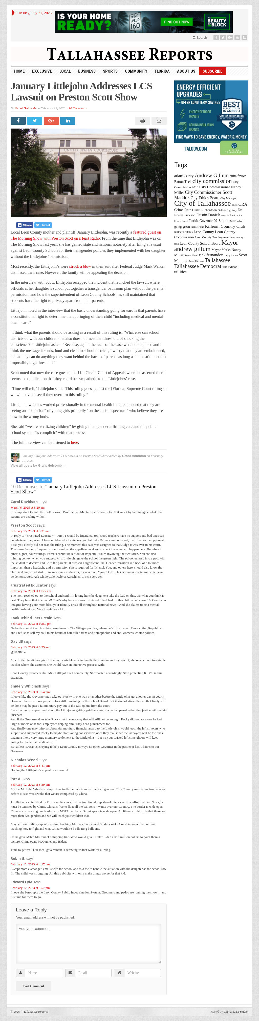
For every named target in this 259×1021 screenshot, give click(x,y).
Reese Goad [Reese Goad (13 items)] (191, 255)
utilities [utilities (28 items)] (180, 271)
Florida (162, 71)
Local (65, 71)
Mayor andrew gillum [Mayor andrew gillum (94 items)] (206, 245)
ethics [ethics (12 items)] (239, 215)
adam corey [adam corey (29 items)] (184, 175)
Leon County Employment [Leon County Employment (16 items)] (212, 237)
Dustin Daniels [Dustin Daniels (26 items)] (209, 215)
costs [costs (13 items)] (235, 204)
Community (136, 71)
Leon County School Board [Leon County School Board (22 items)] (200, 243)
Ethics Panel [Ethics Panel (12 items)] (181, 221)
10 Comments (78, 108)
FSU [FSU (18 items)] (225, 221)
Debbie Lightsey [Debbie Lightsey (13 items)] (227, 210)
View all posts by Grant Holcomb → (38, 465)
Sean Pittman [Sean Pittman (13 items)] (196, 261)
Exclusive (42, 71)
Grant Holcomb (25, 108)
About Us (186, 71)
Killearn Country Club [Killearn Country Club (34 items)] (225, 226)
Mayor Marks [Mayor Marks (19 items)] (220, 250)
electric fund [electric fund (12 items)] (228, 215)
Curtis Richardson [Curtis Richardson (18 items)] (204, 210)
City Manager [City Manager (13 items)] (228, 198)
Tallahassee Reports (34, 1011)
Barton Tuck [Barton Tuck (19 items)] (182, 182)
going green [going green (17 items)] (182, 226)
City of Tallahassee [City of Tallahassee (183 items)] (202, 203)
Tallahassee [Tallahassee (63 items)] (217, 260)
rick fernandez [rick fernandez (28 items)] (211, 255)
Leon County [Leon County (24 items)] (203, 232)
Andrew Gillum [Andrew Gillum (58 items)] (212, 175)
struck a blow (80, 266)
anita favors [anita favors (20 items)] (238, 176)
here (74, 442)
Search (200, 37)
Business (87, 71)
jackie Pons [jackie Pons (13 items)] (197, 226)
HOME (19, 71)
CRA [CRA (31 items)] (243, 204)
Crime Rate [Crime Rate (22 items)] (182, 210)
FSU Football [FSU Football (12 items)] (236, 221)
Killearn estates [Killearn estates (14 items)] (183, 232)
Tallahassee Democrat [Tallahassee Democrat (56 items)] (197, 266)
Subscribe (213, 71)
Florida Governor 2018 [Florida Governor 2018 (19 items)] (204, 221)
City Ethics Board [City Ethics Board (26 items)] (205, 198)
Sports (110, 71)
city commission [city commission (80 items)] (212, 181)
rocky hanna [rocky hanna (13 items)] (231, 255)
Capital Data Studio (236, 1011)
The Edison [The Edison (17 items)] (230, 267)
